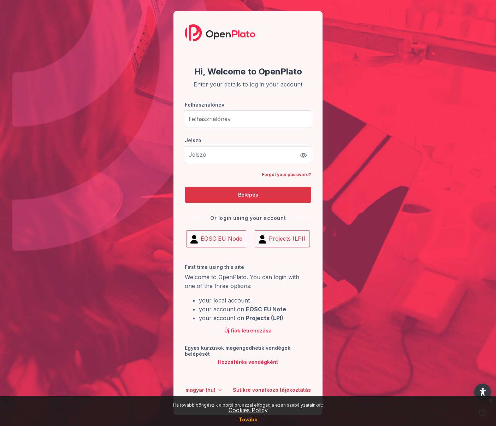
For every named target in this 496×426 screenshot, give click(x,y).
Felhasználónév (204, 105)
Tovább (248, 419)
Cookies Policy (248, 410)
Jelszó (193, 140)
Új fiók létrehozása (248, 331)
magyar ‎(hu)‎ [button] (201, 390)
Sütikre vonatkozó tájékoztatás (272, 390)
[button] (482, 392)
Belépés (248, 195)
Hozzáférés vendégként (248, 362)
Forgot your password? (286, 174)
